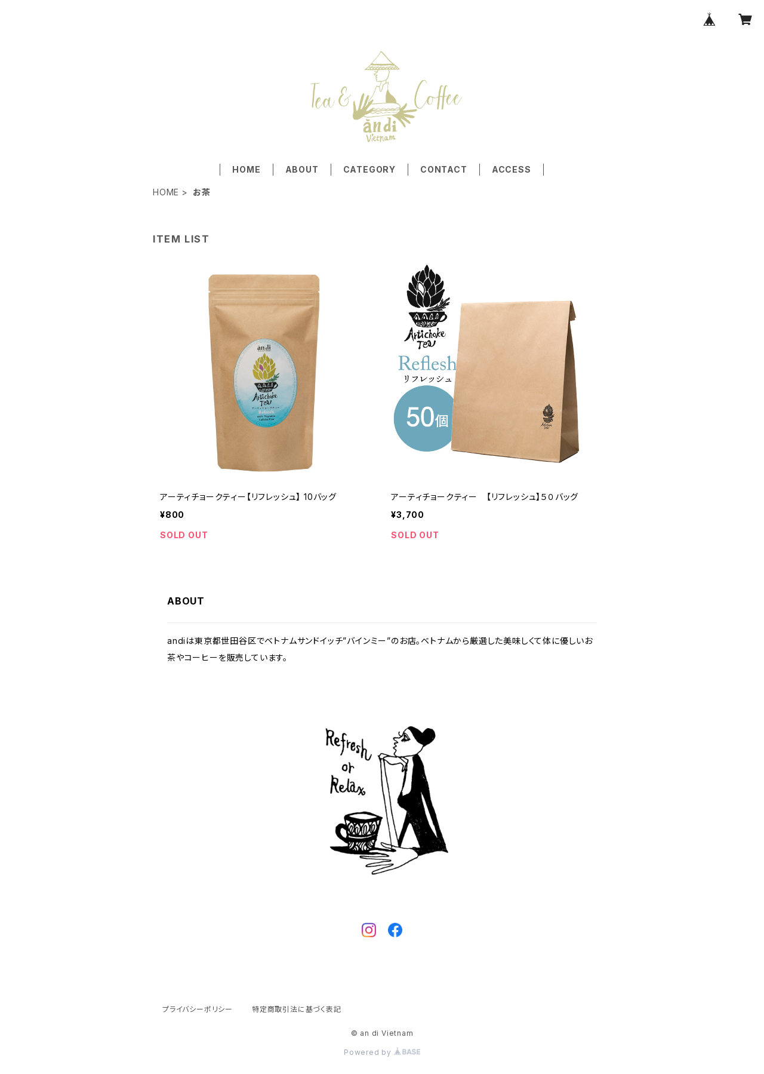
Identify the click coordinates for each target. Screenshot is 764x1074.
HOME (246, 169)
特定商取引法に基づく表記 (296, 1009)
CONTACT (443, 169)
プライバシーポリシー (197, 1009)
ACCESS (511, 169)
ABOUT (302, 169)
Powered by (382, 1052)
